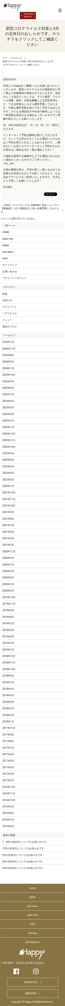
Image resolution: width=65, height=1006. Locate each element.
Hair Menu (8, 252)
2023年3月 (8, 414)
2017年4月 (8, 767)
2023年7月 (8, 394)
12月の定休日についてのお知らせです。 (24, 848)
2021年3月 (8, 538)
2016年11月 (8, 793)
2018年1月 (8, 721)
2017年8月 (8, 741)
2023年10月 (8, 374)
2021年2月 (8, 544)
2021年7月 (8, 525)
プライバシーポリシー (14, 278)
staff (32, 924)
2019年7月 (8, 623)
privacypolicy (32, 942)
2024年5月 (8, 361)
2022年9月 (8, 453)
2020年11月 (8, 551)
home (32, 888)
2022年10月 (8, 446)
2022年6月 (8, 466)
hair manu (32, 906)
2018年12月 (8, 656)
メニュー (7, 319)
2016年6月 (8, 826)
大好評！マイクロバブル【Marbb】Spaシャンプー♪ (31, 205)
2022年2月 (8, 479)
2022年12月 (8, 433)
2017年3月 (8, 773)
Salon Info (7, 238)
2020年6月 (8, 571)
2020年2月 (8, 590)
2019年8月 (8, 616)
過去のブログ (9, 326)
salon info (32, 915)
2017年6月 (8, 754)
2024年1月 (8, 368)
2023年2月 (8, 420)
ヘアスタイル (9, 313)
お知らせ (17, 58)
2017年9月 (8, 734)
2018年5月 (8, 695)
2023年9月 (8, 381)
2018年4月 (8, 702)
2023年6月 (8, 401)
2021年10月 (8, 505)
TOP (5, 58)
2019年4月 (8, 636)
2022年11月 (8, 440)
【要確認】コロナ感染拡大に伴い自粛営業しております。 (30, 210)
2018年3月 (8, 708)
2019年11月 (8, 603)
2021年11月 (8, 499)
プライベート (9, 306)
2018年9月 (8, 675)
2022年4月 (8, 473)
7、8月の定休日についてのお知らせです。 (25, 841)
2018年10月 (8, 669)
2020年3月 (8, 584)
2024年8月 (8, 355)
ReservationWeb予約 (29, 15)
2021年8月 (8, 518)
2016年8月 (8, 813)
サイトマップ (9, 264)
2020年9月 (8, 558)
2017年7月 (8, 747)
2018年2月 (8, 715)
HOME (5, 232)
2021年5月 (8, 531)
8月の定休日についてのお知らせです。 (23, 861)
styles (32, 897)
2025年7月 (8, 342)
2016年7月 (8, 819)
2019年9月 (8, 610)
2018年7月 (8, 682)
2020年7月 (8, 564)
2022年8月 (8, 459)
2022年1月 (8, 486)
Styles (5, 245)
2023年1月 (8, 427)
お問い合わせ (9, 271)
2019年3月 (8, 643)
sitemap (32, 933)
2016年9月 (8, 806)
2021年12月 (8, 492)
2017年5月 (8, 760)
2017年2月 (8, 780)
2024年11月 (8, 348)
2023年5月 (8, 407)
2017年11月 (8, 728)
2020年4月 (8, 577)
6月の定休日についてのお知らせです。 (23, 868)
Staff (5, 258)
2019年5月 (8, 630)
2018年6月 (8, 688)
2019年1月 (8, 649)
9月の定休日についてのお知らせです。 (23, 855)
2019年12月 (8, 597)
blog (4, 293)
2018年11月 (8, 662)
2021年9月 (8, 512)
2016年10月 (8, 800)
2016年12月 (8, 787)
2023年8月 (8, 387)
